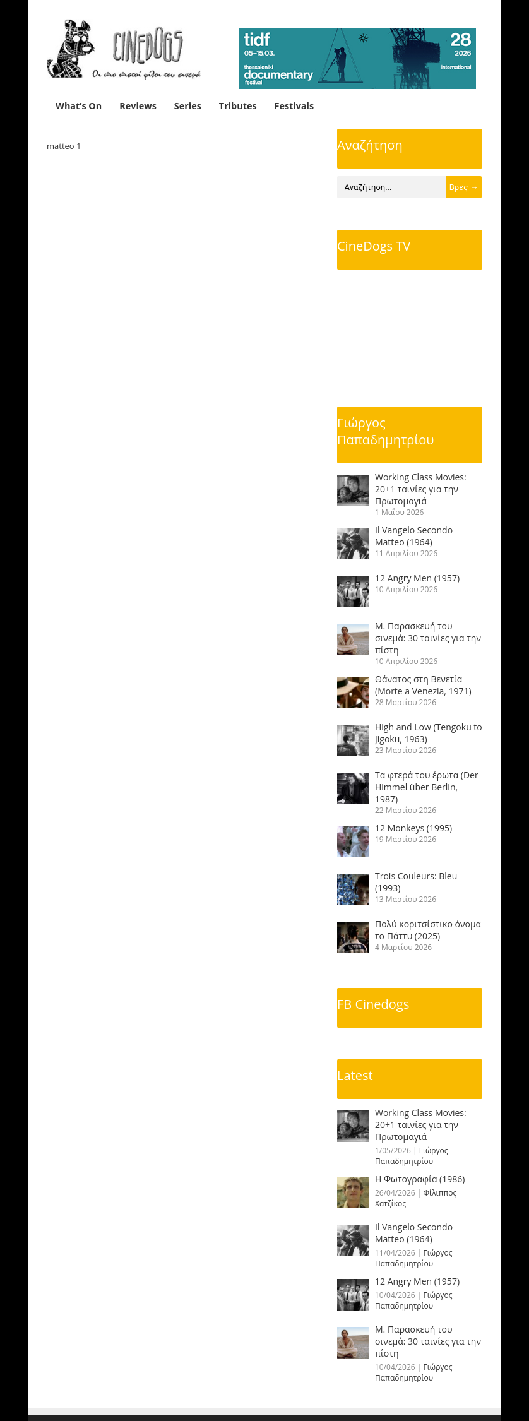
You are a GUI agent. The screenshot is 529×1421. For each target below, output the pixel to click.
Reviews (138, 106)
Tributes (238, 106)
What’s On (79, 106)
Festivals (294, 106)
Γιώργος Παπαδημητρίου (385, 431)
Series (187, 106)
